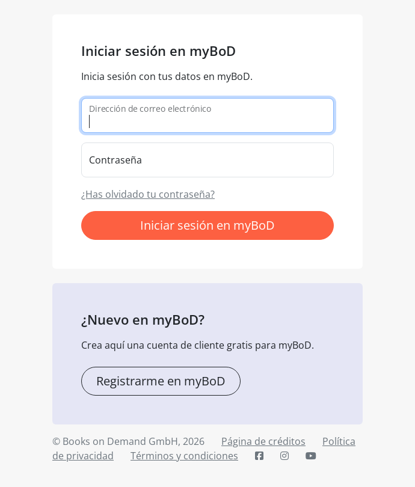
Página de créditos (263, 441)
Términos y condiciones (184, 455)
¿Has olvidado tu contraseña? (148, 194)
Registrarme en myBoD (161, 381)
